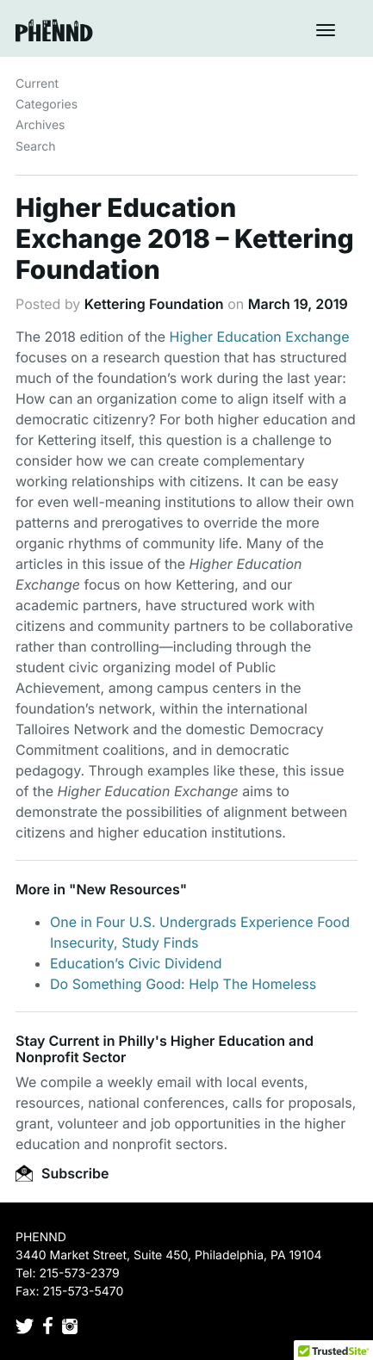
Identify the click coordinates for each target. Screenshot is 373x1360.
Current (37, 84)
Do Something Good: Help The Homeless (183, 983)
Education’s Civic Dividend (136, 963)
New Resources (127, 889)
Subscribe (62, 1173)
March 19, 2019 (298, 303)
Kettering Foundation (154, 303)
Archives (40, 125)
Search (35, 146)
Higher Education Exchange (260, 336)
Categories (47, 104)
